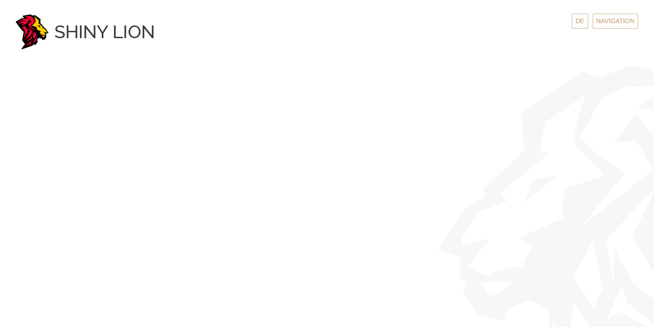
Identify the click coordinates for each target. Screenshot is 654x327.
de (579, 21)
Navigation (615, 21)
